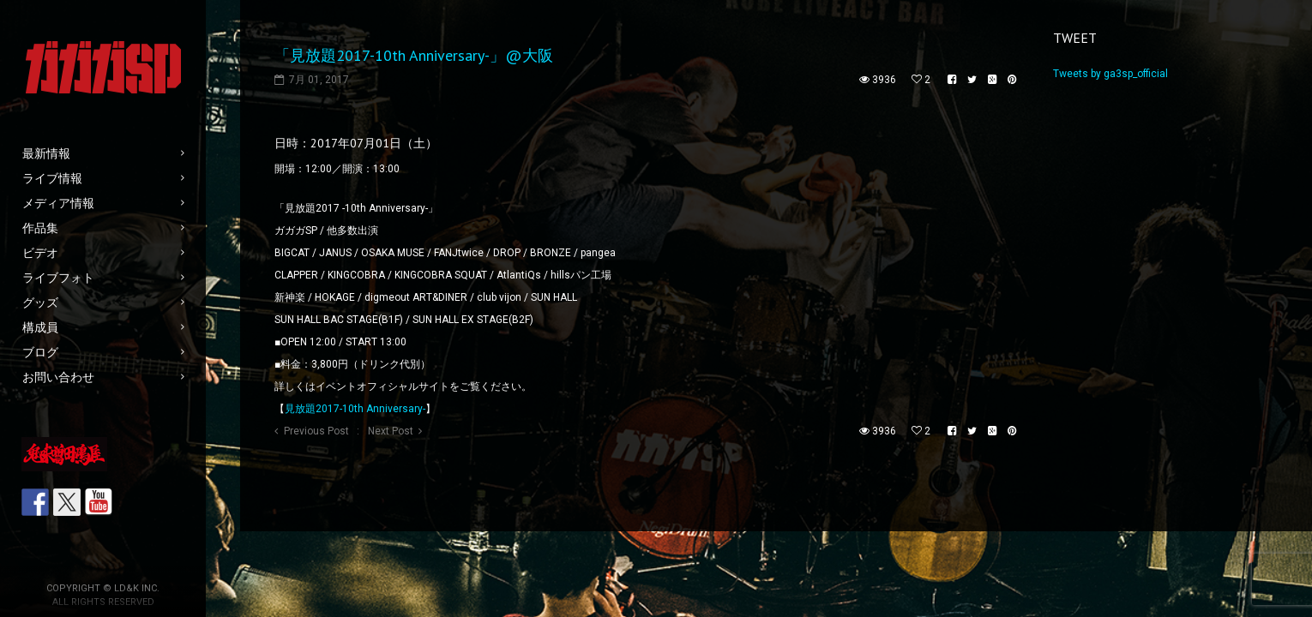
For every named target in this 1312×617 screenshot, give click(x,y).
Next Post (390, 431)
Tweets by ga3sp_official (1110, 74)
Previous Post (316, 431)
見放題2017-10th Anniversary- (355, 409)
